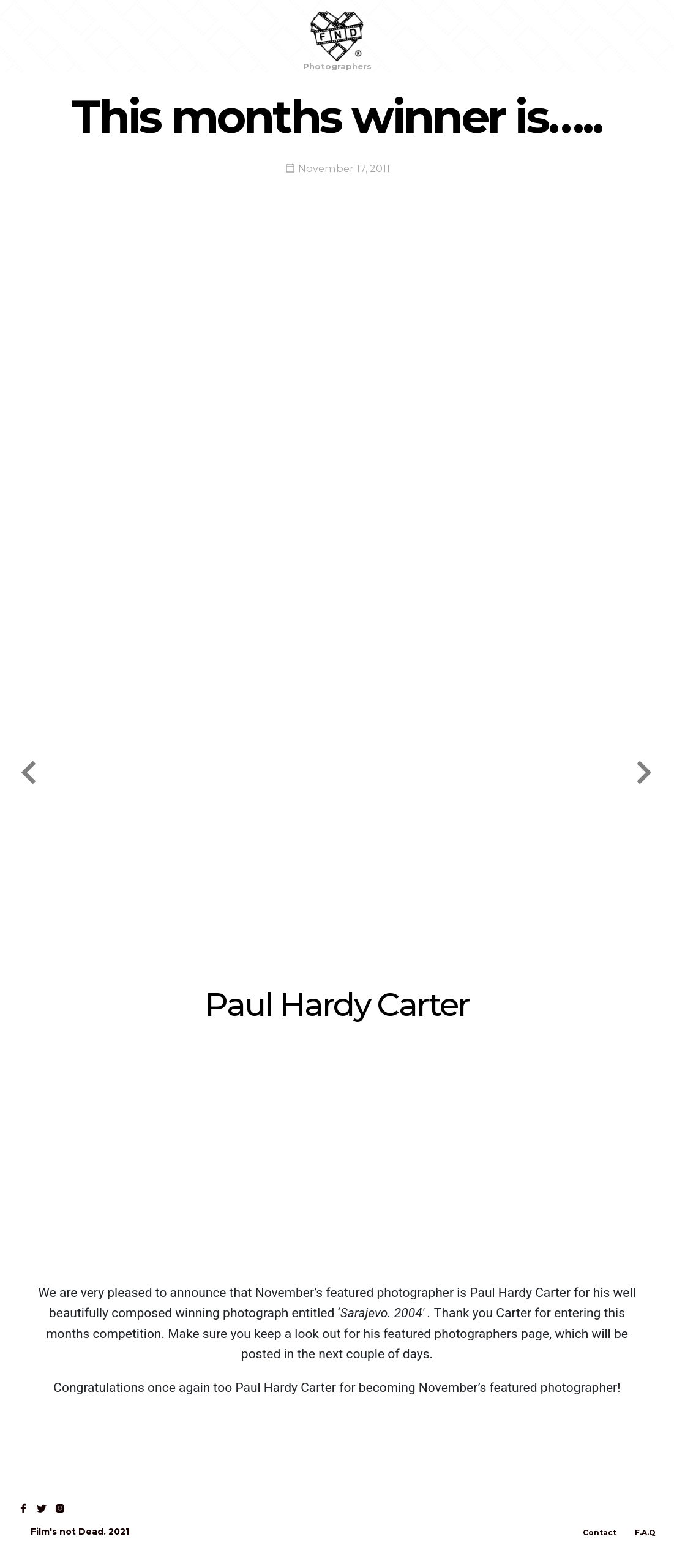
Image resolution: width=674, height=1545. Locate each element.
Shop (86, 36)
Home (37, 36)
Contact (187, 36)
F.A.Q (645, 1532)
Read (133, 36)
